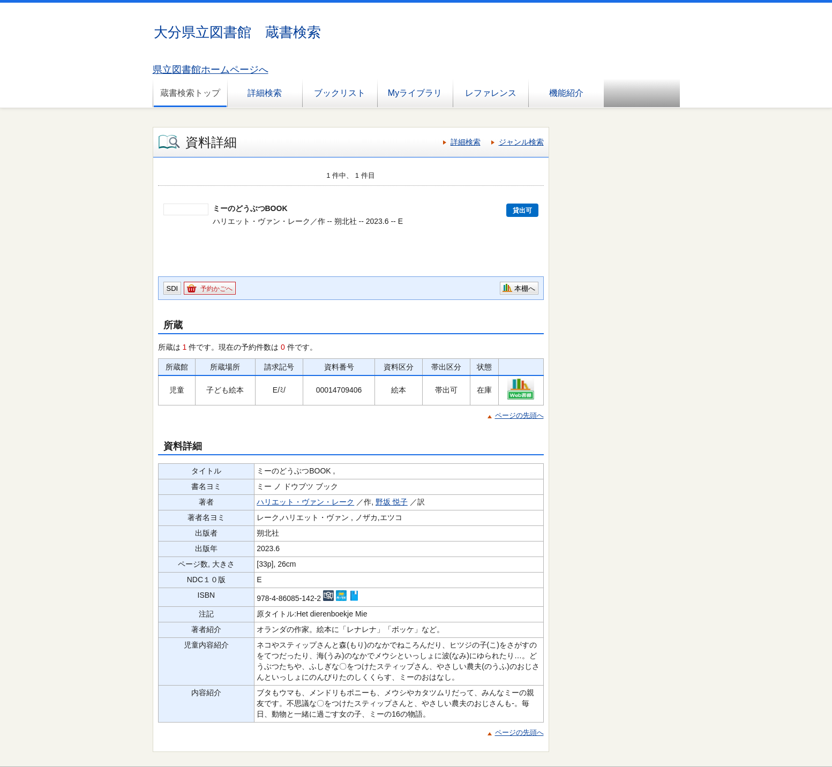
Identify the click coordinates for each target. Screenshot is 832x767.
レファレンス (490, 92)
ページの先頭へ (519, 415)
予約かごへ (216, 288)
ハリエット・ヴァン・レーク (305, 502)
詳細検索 (265, 92)
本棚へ (524, 288)
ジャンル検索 (521, 142)
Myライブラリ (415, 92)
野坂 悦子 (392, 502)
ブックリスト (339, 92)
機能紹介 (566, 92)
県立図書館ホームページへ (210, 69)
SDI (172, 288)
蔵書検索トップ (190, 92)
